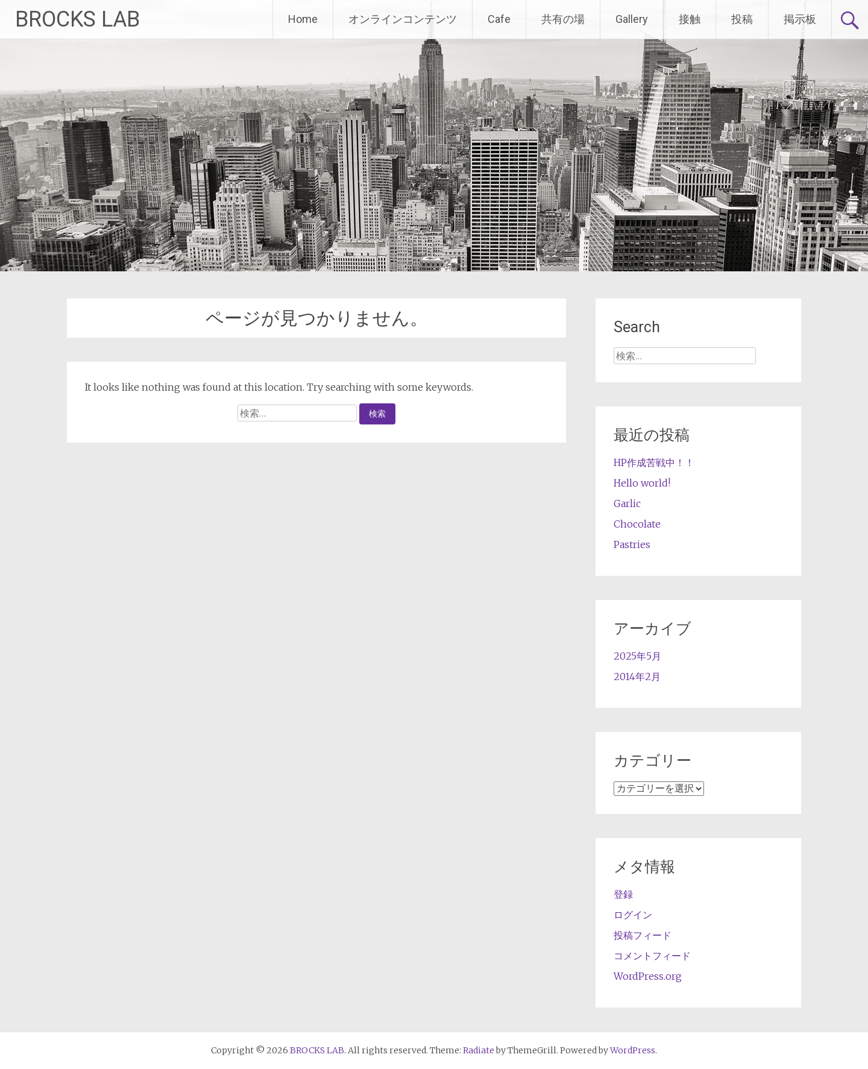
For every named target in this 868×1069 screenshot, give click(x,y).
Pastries (632, 544)
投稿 (742, 19)
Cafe (499, 19)
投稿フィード (642, 935)
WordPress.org (648, 976)
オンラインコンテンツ (402, 19)
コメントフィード (652, 956)
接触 (689, 19)
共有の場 (563, 19)
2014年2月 (637, 676)
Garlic (627, 503)
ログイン (633, 915)
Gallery (631, 19)
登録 (623, 894)
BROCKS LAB (77, 19)
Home (303, 19)
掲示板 (800, 19)
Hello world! (642, 483)
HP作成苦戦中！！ (654, 462)
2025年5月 (637, 656)
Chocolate (637, 524)
